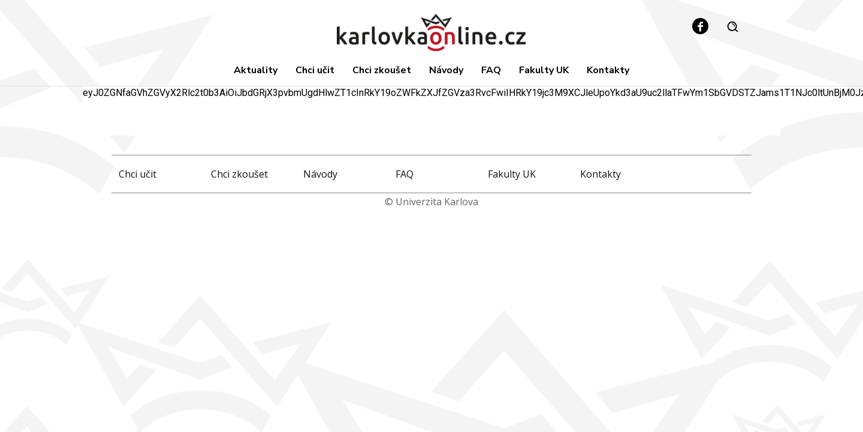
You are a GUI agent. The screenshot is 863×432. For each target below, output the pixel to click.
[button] (732, 26)
